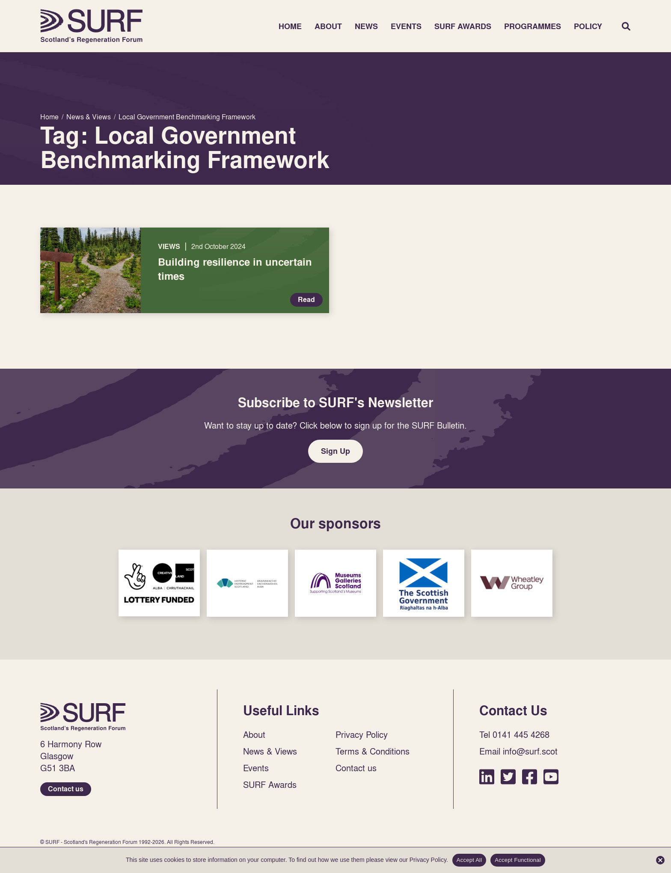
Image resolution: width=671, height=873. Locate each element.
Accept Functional (518, 860)
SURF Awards (462, 26)
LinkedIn (486, 776)
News (366, 26)
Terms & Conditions (373, 751)
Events (406, 26)
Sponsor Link (159, 583)
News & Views (270, 751)
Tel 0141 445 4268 (514, 734)
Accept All (469, 860)
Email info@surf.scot (518, 751)
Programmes (532, 26)
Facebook (529, 776)
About (328, 26)
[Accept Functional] (660, 860)
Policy (588, 26)
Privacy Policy (362, 734)
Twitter (508, 776)
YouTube (550, 776)
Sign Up (335, 451)
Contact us (65, 789)
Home (91, 26)
